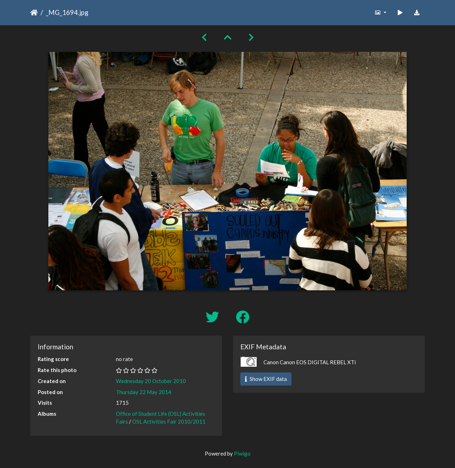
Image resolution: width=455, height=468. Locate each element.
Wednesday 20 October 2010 (151, 381)
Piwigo (242, 453)
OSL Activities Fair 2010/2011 (168, 421)
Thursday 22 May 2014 (143, 392)
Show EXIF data (266, 379)
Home (34, 12)
